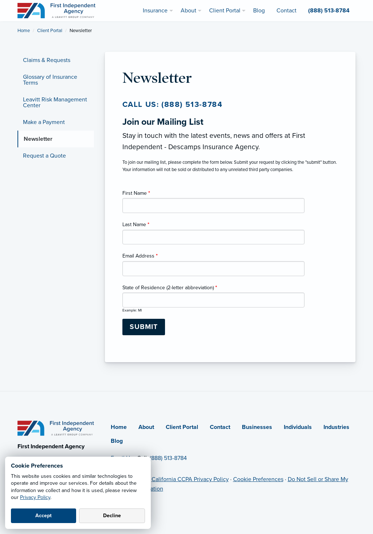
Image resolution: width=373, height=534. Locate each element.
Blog (117, 441)
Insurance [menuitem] (155, 10)
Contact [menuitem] (286, 10)
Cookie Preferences (258, 479)
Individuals (298, 427)
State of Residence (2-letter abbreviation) (169, 288)
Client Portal (49, 31)
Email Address (140, 256)
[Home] (55, 428)
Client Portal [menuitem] (224, 10)
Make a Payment (44, 122)
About (146, 427)
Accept (43, 515)
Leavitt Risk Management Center (55, 102)
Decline (112, 515)
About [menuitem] (188, 10)
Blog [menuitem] (259, 10)
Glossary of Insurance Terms (50, 79)
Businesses (257, 427)
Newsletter (38, 139)
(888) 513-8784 (168, 458)
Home (23, 31)
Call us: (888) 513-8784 (172, 104)
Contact (220, 427)
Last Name (135, 224)
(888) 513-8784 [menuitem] (329, 10)
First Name (136, 193)
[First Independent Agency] (56, 10)
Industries (336, 427)
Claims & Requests (46, 60)
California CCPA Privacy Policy (190, 479)
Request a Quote (44, 155)
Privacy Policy (35, 497)
